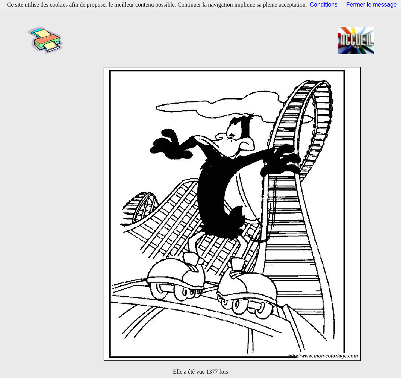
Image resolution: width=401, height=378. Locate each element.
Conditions (324, 4)
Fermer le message (371, 4)
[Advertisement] (203, 40)
